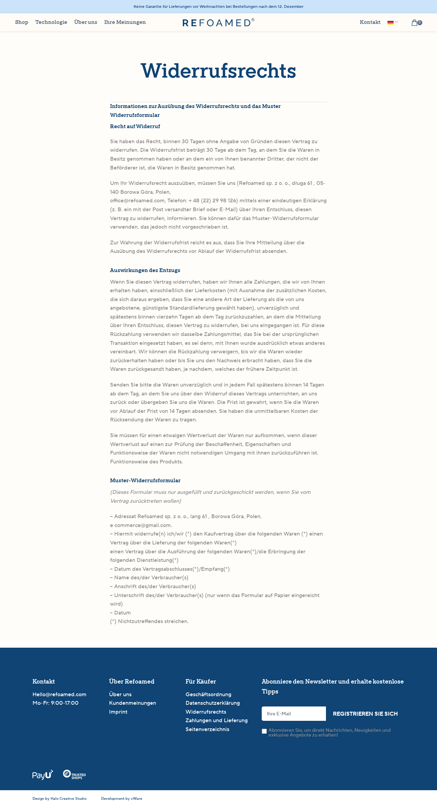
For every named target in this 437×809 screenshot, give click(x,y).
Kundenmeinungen (132, 706)
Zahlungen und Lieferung (217, 723)
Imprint (118, 715)
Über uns (120, 697)
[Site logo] (219, 23)
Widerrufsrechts (206, 715)
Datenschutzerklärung (213, 706)
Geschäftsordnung (208, 697)
